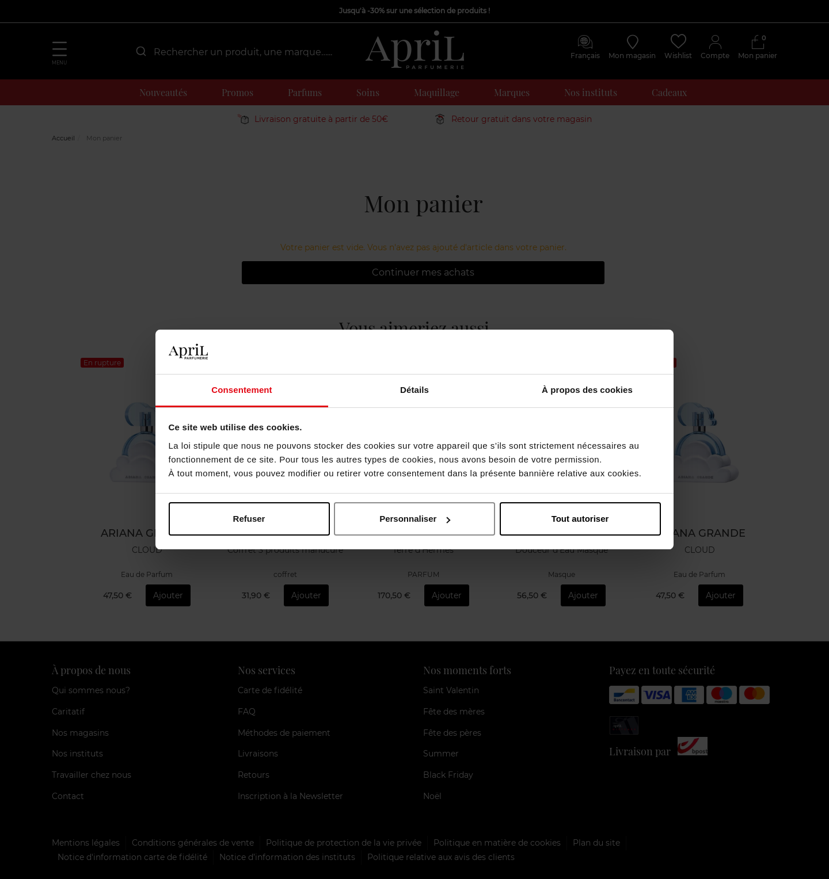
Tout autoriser (580, 518)
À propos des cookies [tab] (587, 390)
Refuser (249, 518)
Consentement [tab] (241, 390)
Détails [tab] (414, 390)
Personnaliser (414, 518)
